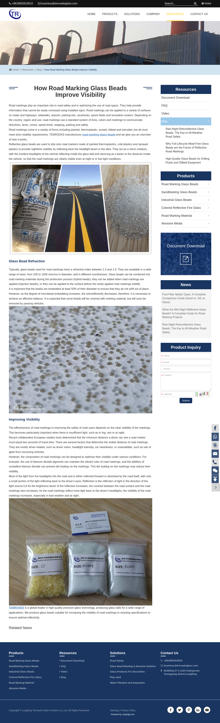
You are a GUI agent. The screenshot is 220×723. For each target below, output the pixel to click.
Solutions (132, 14)
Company (153, 14)
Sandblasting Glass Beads (179, 192)
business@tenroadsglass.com (57, 3)
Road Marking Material (177, 215)
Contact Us (199, 14)
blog (39, 69)
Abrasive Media (172, 223)
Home (91, 14)
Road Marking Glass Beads (180, 184)
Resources (175, 14)
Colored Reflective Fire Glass (181, 207)
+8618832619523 (173, 660)
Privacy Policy (128, 710)
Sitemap (114, 710)
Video (165, 113)
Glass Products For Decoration (127, 671)
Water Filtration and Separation (127, 682)
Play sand (115, 677)
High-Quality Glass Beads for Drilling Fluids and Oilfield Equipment (188, 160)
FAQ (165, 105)
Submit (186, 400)
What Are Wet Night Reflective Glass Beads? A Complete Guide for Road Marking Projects (184, 313)
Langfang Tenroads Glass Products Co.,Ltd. (45, 710)
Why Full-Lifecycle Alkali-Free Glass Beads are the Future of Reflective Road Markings (187, 147)
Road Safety (117, 660)
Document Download (176, 97)
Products (110, 14)
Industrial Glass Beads (177, 200)
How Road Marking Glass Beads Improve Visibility (70, 69)
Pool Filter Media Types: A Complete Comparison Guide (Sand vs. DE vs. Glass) (184, 298)
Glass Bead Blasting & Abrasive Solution (133, 666)
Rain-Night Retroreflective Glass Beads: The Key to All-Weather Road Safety (185, 132)
